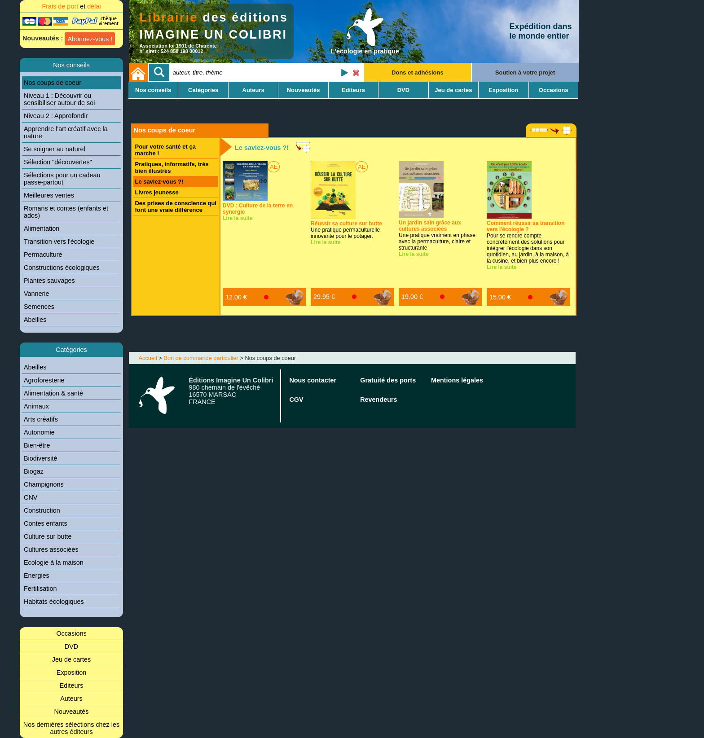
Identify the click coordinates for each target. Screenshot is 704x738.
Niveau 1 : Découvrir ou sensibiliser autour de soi (59, 99)
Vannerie (36, 293)
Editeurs (72, 685)
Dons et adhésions (418, 72)
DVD (71, 646)
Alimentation (41, 228)
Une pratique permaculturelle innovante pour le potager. (346, 229)
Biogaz (34, 471)
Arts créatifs (41, 419)
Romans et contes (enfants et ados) (66, 212)
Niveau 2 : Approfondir (56, 115)
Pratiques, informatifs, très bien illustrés (172, 167)
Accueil (148, 358)
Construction (42, 510)
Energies (36, 575)
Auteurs (71, 698)
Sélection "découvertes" (58, 162)
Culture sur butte (47, 536)
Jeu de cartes (71, 659)
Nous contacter (312, 380)
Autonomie (39, 432)
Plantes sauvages (49, 280)
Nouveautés (71, 711)
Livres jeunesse (157, 192)
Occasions (71, 633)
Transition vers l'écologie (59, 241)
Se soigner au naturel (54, 149)
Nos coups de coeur (52, 82)
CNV (30, 497)
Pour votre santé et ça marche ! (165, 150)
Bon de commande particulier (200, 358)
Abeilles (35, 319)
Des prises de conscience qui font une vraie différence (175, 206)
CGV (296, 399)
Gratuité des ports (388, 380)
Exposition (71, 672)
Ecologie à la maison (54, 562)
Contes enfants (45, 523)
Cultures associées (51, 549)
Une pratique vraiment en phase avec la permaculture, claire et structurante (437, 235)
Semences (39, 306)
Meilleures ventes (49, 195)
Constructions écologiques (62, 267)
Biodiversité (40, 458)
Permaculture (43, 254)
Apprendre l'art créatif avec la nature (66, 132)
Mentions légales (457, 380)
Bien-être (37, 445)
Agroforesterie (44, 380)
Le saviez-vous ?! (159, 181)
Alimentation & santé (53, 393)
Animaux (36, 406)
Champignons (44, 484)
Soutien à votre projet (525, 72)
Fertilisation (40, 588)
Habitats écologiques (54, 601)
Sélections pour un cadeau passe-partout (62, 178)
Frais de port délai (71, 6)
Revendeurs (378, 399)
